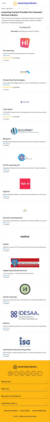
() (11, 58)
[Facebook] (10, 373)
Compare (6, 60)
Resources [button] (25, 381)
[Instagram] (39, 373)
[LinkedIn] (22, 373)
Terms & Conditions (11, 411)
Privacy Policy (25, 411)
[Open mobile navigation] (3, 3)
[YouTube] (28, 373)
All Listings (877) (25, 27)
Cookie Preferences (39, 411)
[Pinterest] (33, 373)
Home (3, 8)
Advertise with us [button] (25, 403)
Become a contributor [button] (25, 396)
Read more (6, 55)
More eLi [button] (25, 389)
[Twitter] (16, 373)
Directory (9, 8)
